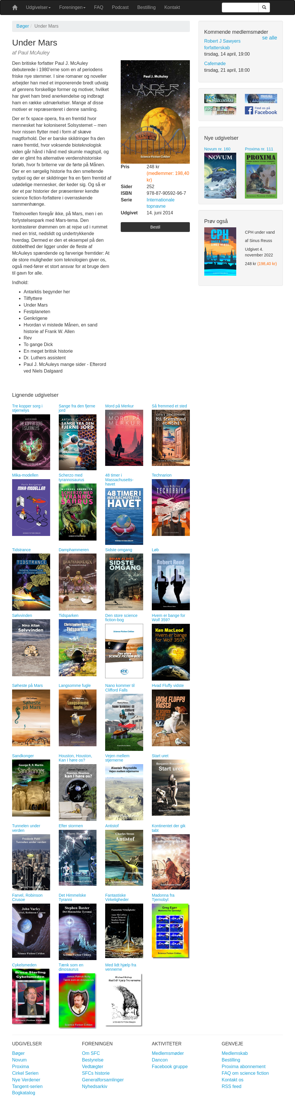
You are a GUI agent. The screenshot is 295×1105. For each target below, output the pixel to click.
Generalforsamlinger (103, 1079)
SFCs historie (96, 1073)
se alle (269, 38)
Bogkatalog (23, 1092)
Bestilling (146, 7)
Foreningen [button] (72, 7)
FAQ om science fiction (245, 1073)
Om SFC (91, 1053)
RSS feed (231, 1086)
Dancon (160, 1059)
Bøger (22, 26)
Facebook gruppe (170, 1066)
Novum (19, 1059)
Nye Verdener (26, 1079)
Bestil (155, 227)
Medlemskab (235, 1053)
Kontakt (172, 7)
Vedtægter (92, 1066)
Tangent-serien (27, 1086)
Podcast (120, 7)
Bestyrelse (93, 1059)
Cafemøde (215, 63)
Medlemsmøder (168, 1053)
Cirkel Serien (25, 1073)
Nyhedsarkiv (94, 1086)
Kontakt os (233, 1079)
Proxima (20, 1066)
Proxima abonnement (244, 1066)
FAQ (98, 7)
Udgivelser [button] (38, 7)
